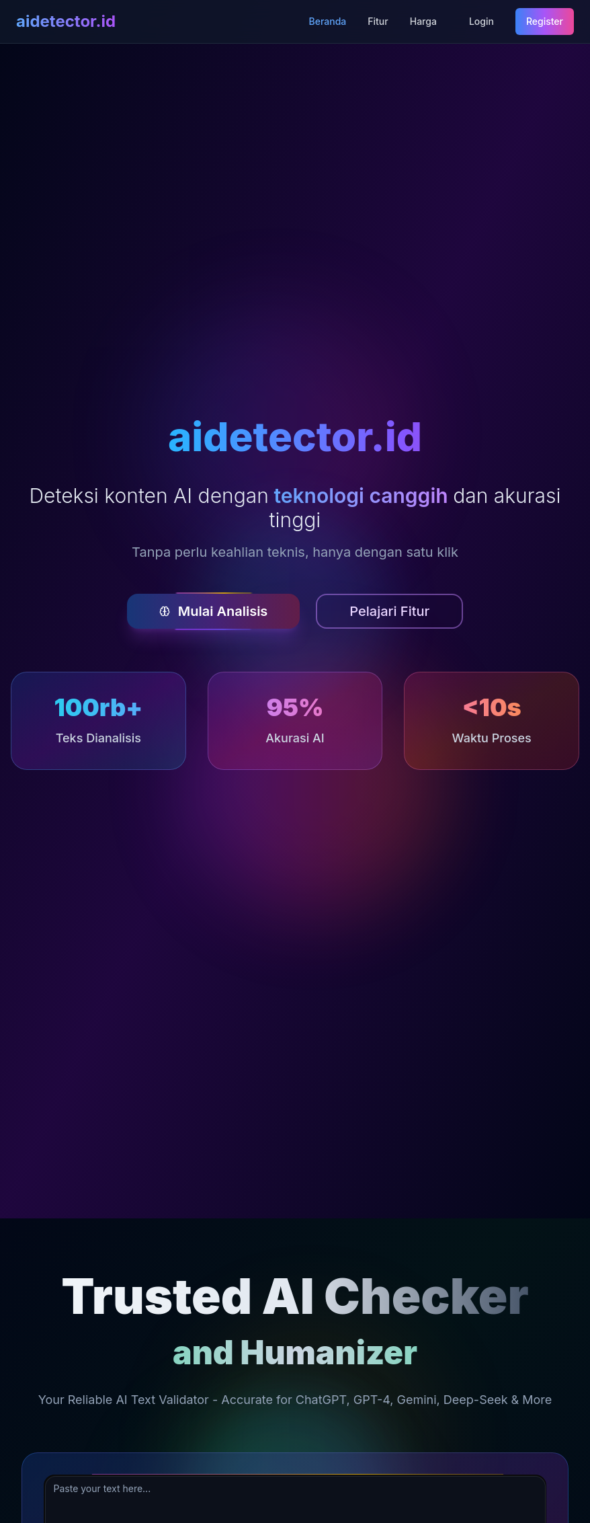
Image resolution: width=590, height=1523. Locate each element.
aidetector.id (66, 21)
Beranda (328, 21)
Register (544, 21)
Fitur (378, 21)
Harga (423, 21)
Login (481, 21)
